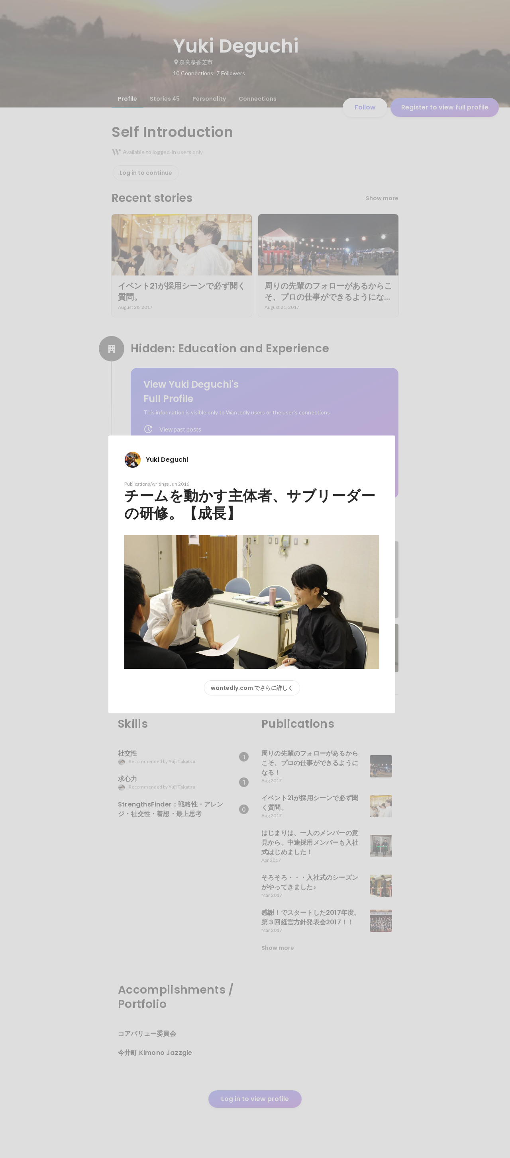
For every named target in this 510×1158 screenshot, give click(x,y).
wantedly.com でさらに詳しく (252, 688)
